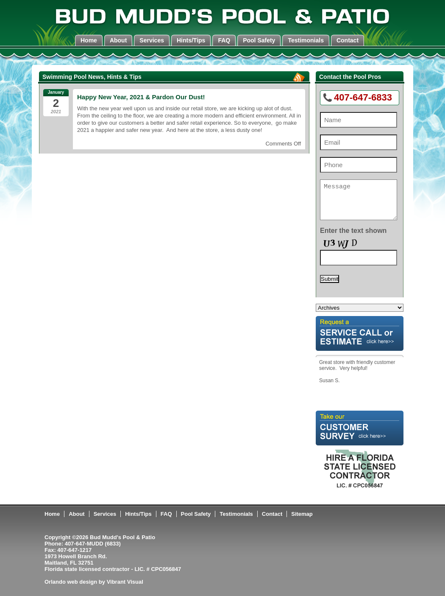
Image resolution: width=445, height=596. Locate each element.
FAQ (224, 40)
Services (151, 40)
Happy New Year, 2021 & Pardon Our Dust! (141, 97)
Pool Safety (259, 40)
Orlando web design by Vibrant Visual (93, 582)
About (118, 40)
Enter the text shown (353, 230)
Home (89, 40)
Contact (348, 40)
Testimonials (306, 40)
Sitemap (302, 514)
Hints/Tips (191, 40)
